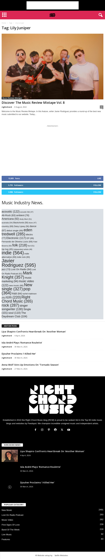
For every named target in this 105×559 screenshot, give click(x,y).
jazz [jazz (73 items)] (6, 269)
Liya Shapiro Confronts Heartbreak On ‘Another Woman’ (34, 331)
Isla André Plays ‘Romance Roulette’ (22, 342)
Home (4, 23)
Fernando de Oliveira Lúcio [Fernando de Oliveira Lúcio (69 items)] (17, 241)
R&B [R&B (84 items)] (17, 293)
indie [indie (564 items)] (13, 252)
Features (6, 539)
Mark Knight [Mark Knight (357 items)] (17, 275)
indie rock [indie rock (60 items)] (23, 257)
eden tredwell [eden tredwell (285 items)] (17, 232)
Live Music (7, 534)
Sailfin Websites (61, 555)
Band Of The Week (11, 529)
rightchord (7, 107)
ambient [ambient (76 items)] (22, 215)
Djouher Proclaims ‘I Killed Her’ (19, 353)
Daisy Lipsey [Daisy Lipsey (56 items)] (21, 226)
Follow (97, 185)
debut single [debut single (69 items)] (15, 230)
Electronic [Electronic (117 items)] (16, 238)
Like (99, 178)
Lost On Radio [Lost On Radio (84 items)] (21, 269)
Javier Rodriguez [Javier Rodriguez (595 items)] (19, 263)
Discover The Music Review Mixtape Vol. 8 (33, 103)
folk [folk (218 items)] (19, 245)
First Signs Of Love (11, 525)
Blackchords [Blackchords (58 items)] (20, 223)
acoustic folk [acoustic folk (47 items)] (26, 212)
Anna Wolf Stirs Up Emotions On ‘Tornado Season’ (30, 364)
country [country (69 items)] (7, 226)
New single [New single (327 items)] (17, 287)
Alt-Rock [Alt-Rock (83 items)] (9, 215)
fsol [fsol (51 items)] (31, 246)
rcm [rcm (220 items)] (13, 297)
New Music (7, 510)
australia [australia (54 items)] (7, 223)
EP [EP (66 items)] (30, 238)
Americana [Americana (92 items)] (10, 218)
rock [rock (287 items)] (10, 305)
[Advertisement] (53, 5)
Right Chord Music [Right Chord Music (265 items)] (17, 299)
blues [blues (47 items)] (32, 223)
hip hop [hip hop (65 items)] (7, 249)
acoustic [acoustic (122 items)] (11, 211)
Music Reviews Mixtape (12, 98)
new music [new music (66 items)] (16, 285)
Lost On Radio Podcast (12, 515)
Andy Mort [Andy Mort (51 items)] (26, 219)
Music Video (7, 520)
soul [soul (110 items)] (14, 312)
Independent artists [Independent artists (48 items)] (23, 249)
